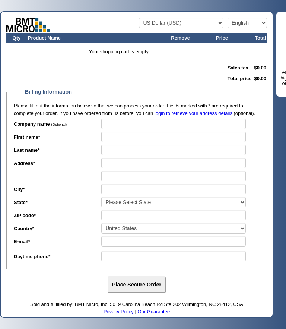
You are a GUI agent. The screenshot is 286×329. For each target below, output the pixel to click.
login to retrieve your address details (193, 113)
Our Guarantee (153, 311)
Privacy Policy (119, 311)
